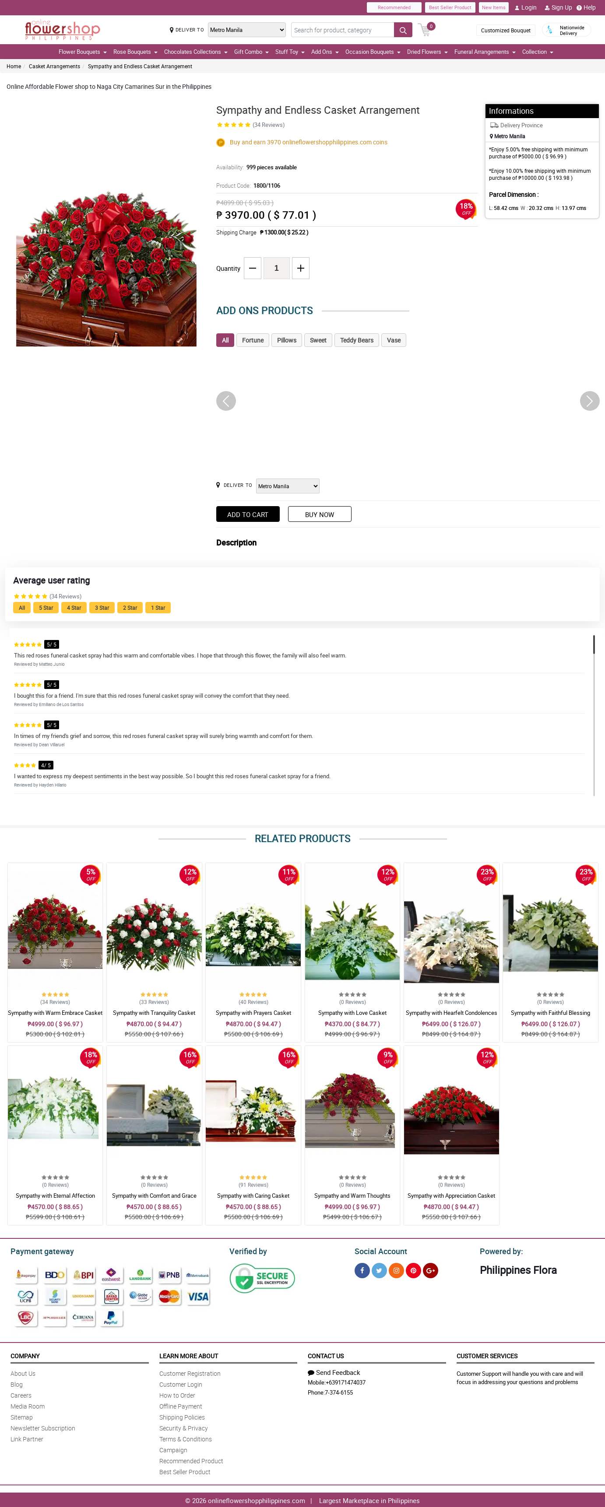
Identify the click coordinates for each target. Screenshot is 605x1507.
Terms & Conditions (185, 1438)
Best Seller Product (450, 7)
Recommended (394, 7)
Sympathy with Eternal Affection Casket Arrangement (55, 1199)
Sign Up (558, 7)
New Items (494, 7)
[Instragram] (396, 1269)
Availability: (254, 167)
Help (586, 7)
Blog (17, 1383)
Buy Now (319, 514)
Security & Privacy (183, 1427)
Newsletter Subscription (43, 1427)
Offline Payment (180, 1405)
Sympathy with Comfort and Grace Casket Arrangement (154, 1199)
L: (502, 207)
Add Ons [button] (325, 52)
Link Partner (27, 1438)
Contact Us (326, 1354)
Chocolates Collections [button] (196, 52)
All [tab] (225, 340)
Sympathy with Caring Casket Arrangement (253, 1199)
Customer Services (487, 1354)
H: (563, 207)
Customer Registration (190, 1372)
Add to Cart (247, 514)
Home (14, 66)
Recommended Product (191, 1459)
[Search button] (403, 29)
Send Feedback (334, 1371)
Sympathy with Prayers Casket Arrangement (253, 1016)
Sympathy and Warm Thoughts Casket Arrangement (352, 1199)
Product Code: (247, 185)
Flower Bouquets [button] (83, 52)
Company (25, 1354)
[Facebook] (362, 1269)
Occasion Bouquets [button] (373, 52)
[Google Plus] (430, 1269)
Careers (21, 1394)
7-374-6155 (339, 1391)
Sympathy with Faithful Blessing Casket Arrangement (550, 1016)
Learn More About (188, 1354)
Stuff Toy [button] (290, 52)
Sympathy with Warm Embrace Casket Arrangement (55, 1016)
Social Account (378, 1250)
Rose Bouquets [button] (135, 52)
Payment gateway (38, 1250)
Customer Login (180, 1383)
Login (525, 7)
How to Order (177, 1394)
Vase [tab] (394, 340)
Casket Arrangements (54, 66)
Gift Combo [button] (251, 52)
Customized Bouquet (506, 30)
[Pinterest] (413, 1269)
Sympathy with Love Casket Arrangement (352, 1016)
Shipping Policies (182, 1416)
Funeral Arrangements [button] (485, 52)
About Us (23, 1372)
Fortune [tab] (253, 340)
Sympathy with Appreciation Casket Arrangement (451, 1199)
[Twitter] (379, 1269)
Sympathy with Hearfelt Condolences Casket (451, 1016)
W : (532, 207)
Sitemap (22, 1416)
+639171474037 (346, 1381)
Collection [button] (537, 52)
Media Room (28, 1405)
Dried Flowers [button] (427, 52)
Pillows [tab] (286, 340)
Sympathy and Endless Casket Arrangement (140, 66)
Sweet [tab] (318, 340)
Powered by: (499, 1250)
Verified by (246, 1250)
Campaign (173, 1448)
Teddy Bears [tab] (356, 340)
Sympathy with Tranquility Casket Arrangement (154, 1016)
